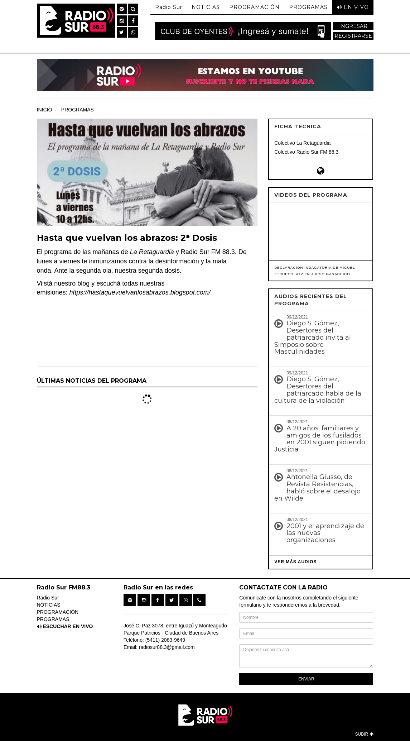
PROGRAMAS (308, 7)
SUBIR (364, 734)
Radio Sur (168, 7)
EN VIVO (353, 7)
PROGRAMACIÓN (254, 7)
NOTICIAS (206, 7)
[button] (122, 9)
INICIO (44, 110)
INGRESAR (353, 26)
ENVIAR (306, 679)
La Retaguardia (152, 251)
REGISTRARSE (353, 36)
